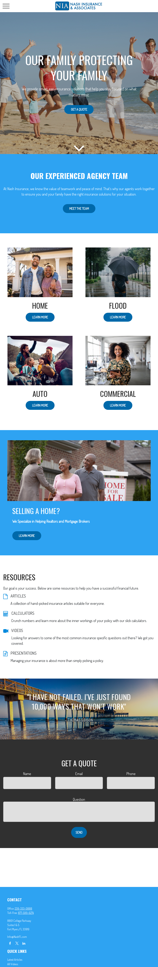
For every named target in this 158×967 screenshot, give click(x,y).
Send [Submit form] (79, 832)
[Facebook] (10, 943)
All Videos (12, 964)
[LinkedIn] (23, 943)
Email (79, 773)
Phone (131, 773)
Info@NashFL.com (17, 936)
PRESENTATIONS (24, 653)
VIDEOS (17, 630)
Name (27, 773)
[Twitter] (17, 943)
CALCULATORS (22, 613)
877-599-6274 (26, 913)
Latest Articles (14, 959)
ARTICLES (18, 596)
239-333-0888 (23, 908)
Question (79, 799)
